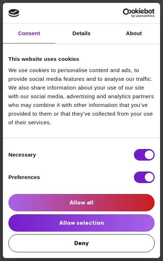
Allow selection (81, 223)
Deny (81, 243)
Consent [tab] (29, 33)
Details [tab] (81, 33)
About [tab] (134, 33)
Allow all (81, 202)
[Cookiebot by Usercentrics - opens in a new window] (123, 13)
